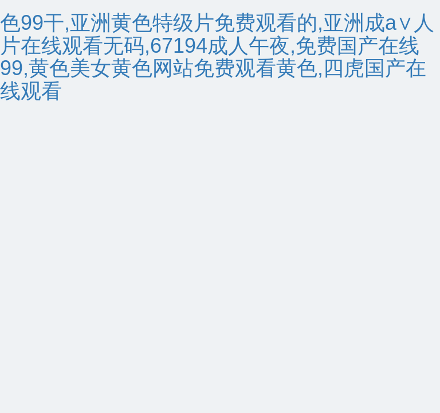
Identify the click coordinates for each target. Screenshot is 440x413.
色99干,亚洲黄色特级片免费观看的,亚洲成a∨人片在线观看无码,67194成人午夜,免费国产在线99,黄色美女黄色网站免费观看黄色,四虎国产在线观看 (217, 57)
